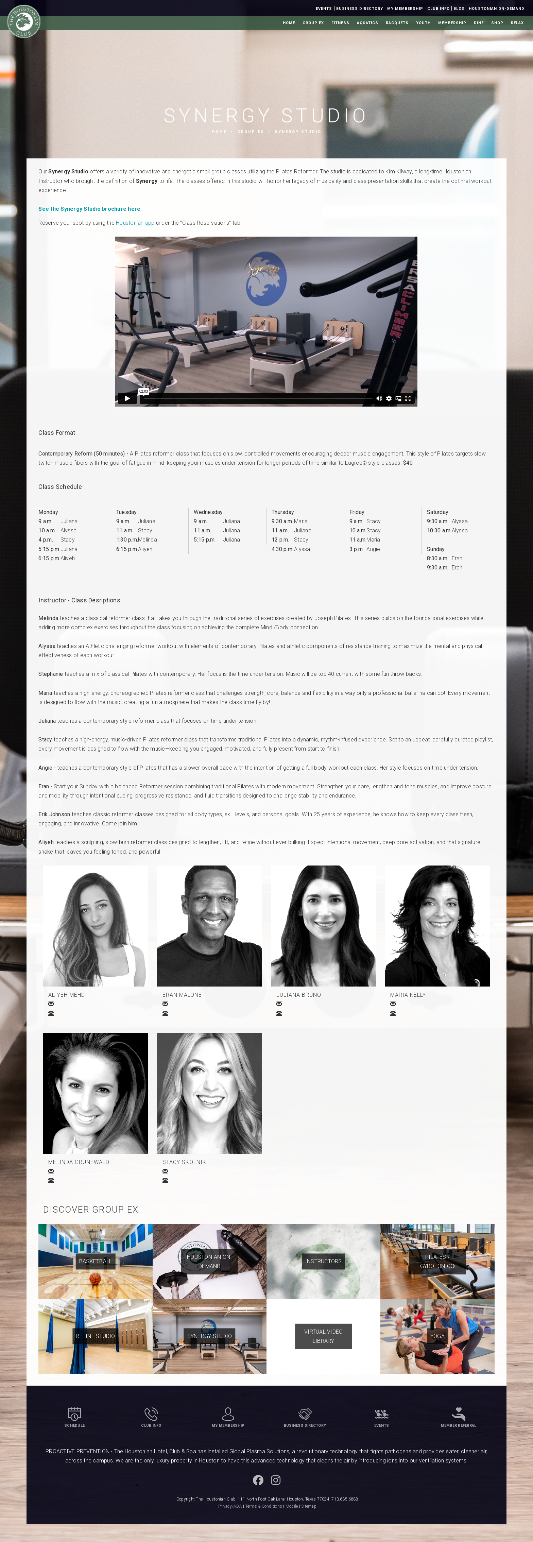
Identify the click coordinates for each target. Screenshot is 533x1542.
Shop (497, 23)
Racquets (397, 23)
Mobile (292, 1506)
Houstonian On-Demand (497, 8)
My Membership (405, 8)
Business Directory (359, 8)
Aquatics (367, 23)
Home (289, 23)
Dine (479, 23)
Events (324, 8)
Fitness (340, 23)
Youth (423, 23)
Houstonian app (135, 223)
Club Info (438, 8)
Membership (452, 23)
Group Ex (313, 23)
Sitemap (308, 1506)
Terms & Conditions (263, 1506)
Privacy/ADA (230, 1506)
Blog (459, 8)
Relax (517, 23)
